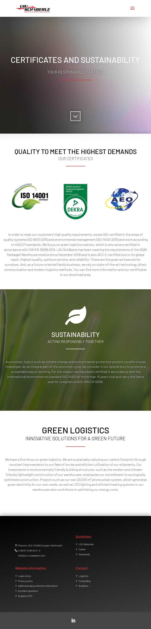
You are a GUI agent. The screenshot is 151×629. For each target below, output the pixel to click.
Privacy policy (25, 580)
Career (82, 549)
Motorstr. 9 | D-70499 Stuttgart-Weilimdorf (40, 545)
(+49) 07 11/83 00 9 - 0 (29, 550)
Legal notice (24, 575)
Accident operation (28, 590)
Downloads (84, 554)
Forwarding (84, 580)
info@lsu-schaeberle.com (31, 555)
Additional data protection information (37, 585)
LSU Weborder (86, 544)
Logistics (83, 575)
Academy (83, 585)
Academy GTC (25, 595)
